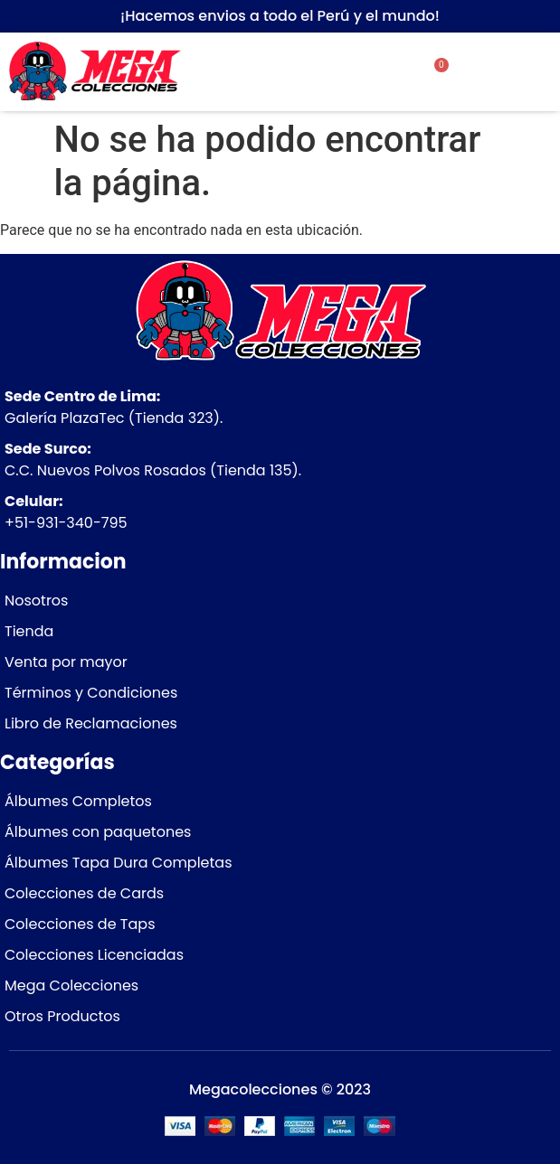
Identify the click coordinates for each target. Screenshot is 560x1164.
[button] (512, 72)
